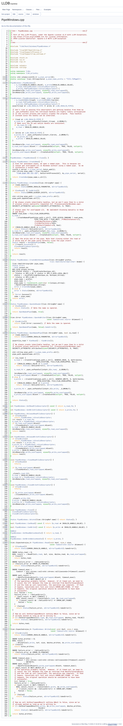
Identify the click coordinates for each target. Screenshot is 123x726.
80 (5, 183)
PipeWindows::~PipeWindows (22, 158)
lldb (14, 14)
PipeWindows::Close (24, 510)
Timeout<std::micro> (62, 319)
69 (5, 162)
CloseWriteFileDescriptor (23, 514)
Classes (30, 9)
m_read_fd (20, 87)
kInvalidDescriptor (47, 87)
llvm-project (6, 14)
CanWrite (32, 190)
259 (5, 527)
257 (5, 523)
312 (5, 629)
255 (5, 520)
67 (5, 158)
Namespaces (17, 9)
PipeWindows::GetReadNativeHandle (25, 533)
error (21, 265)
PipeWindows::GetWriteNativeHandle (26, 539)
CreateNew (23, 177)
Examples (47, 9)
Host (28, 14)
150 (5, 317)
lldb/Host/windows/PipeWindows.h (35, 46)
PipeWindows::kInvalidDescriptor (36, 417)
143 (5, 304)
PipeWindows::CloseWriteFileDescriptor (33, 485)
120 (5, 260)
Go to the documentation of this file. (16, 26)
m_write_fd (21, 89)
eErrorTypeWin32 (59, 187)
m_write (48, 85)
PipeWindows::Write (41, 629)
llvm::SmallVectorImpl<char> (63, 262)
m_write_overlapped (32, 92)
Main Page (6, 9)
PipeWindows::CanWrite (25, 527)
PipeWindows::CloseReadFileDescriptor (32, 460)
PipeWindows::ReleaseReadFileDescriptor (32, 414)
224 (5, 460)
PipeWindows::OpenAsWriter (34, 317)
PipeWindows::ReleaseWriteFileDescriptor (33, 437)
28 (5, 83)
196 (5, 406)
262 (5, 533)
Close (41, 158)
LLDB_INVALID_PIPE (35, 106)
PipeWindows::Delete (26, 520)
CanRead (19, 190)
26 (5, 79)
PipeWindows (31, 87)
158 (5, 333)
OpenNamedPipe (34, 242)
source (20, 14)
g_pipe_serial (44, 77)
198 (5, 410)
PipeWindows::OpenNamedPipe (29, 333)
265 (5, 539)
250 (5, 510)
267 (5, 543)
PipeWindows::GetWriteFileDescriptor (31, 410)
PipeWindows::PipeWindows (21, 83)
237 (5, 485)
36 (5, 98)
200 (5, 414)
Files (38, 9)
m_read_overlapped (32, 90)
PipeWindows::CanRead (24, 523)
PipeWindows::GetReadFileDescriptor (30, 406)
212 (5, 437)
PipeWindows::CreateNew (27, 162)
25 (5, 77)
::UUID (15, 267)
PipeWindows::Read (41, 543)
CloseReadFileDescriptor (25, 246)
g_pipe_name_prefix (54, 79)
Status (13, 162)
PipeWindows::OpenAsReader (29, 304)
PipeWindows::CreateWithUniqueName (33, 260)
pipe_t (37, 98)
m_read (19, 85)
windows (36, 14)
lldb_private (31, 73)
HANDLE (27, 100)
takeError (49, 327)
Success (27, 244)
